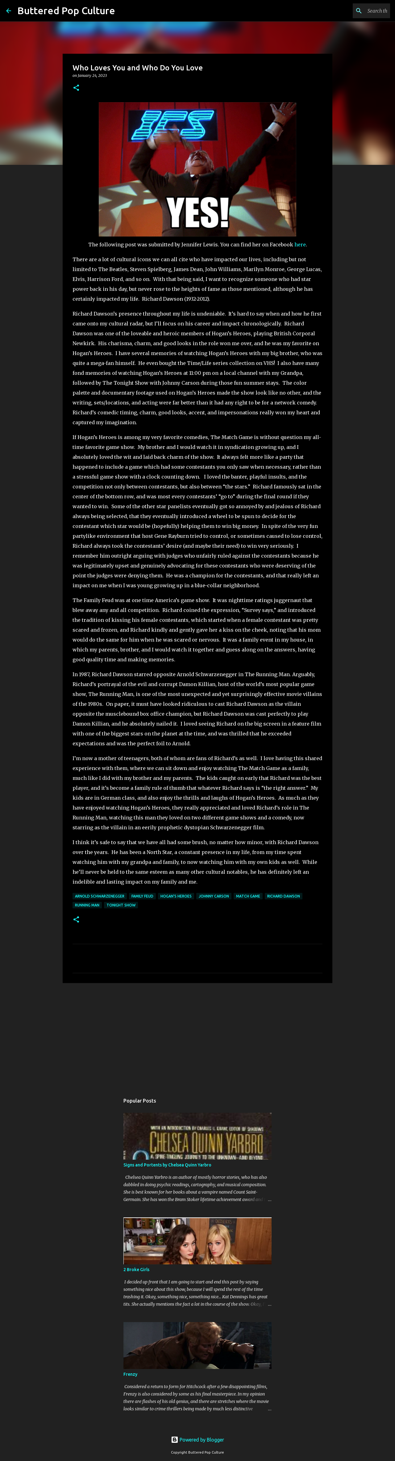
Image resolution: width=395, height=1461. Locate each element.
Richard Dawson (283, 896)
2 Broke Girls (136, 1269)
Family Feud (142, 896)
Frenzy (130, 1374)
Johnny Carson (214, 896)
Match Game (248, 896)
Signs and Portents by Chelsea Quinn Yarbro (167, 1164)
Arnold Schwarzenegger (99, 896)
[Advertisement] (197, 1035)
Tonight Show (120, 905)
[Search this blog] (357, 10)
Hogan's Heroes (176, 896)
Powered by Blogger (197, 1439)
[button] (76, 88)
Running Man (87, 905)
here (300, 244)
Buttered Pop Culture (66, 10)
